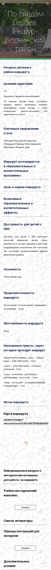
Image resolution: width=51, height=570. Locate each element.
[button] (3, 3)
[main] (26, 30)
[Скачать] (25, 507)
